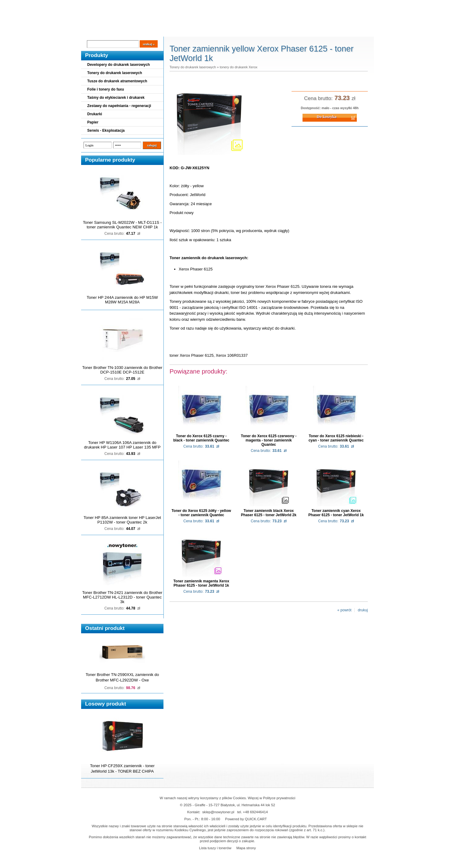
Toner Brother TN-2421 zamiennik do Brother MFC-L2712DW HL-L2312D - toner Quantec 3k (122, 597)
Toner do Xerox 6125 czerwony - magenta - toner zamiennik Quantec (269, 440)
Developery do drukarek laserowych (118, 65)
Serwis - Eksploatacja (106, 130)
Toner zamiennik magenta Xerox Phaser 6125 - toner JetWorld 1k (201, 583)
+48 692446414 (255, 812)
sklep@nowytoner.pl (218, 812)
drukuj (363, 610)
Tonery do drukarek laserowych (114, 73)
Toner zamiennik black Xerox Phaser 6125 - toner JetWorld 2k (268, 513)
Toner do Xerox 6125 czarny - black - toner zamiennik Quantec (201, 438)
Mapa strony (246, 848)
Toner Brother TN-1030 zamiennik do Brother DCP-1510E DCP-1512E (122, 369)
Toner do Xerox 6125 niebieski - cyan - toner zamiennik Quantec (336, 438)
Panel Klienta (154, 30)
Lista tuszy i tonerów (215, 848)
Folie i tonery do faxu (105, 89)
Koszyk (336, 4)
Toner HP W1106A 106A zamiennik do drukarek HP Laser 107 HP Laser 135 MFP (122, 444)
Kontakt (184, 30)
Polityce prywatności (279, 798)
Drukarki (94, 114)
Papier (93, 122)
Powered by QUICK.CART (246, 819)
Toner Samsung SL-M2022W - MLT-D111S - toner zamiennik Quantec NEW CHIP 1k (122, 224)
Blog (90, 30)
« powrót (344, 610)
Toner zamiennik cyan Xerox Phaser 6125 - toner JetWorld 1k (336, 513)
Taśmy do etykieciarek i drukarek (116, 97)
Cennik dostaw (118, 30)
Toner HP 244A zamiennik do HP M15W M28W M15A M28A (122, 299)
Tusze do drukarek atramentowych (117, 81)
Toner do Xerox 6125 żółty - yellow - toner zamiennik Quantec (201, 513)
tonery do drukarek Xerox (238, 67)
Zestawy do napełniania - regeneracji (119, 106)
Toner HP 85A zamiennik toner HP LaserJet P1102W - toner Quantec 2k (122, 519)
